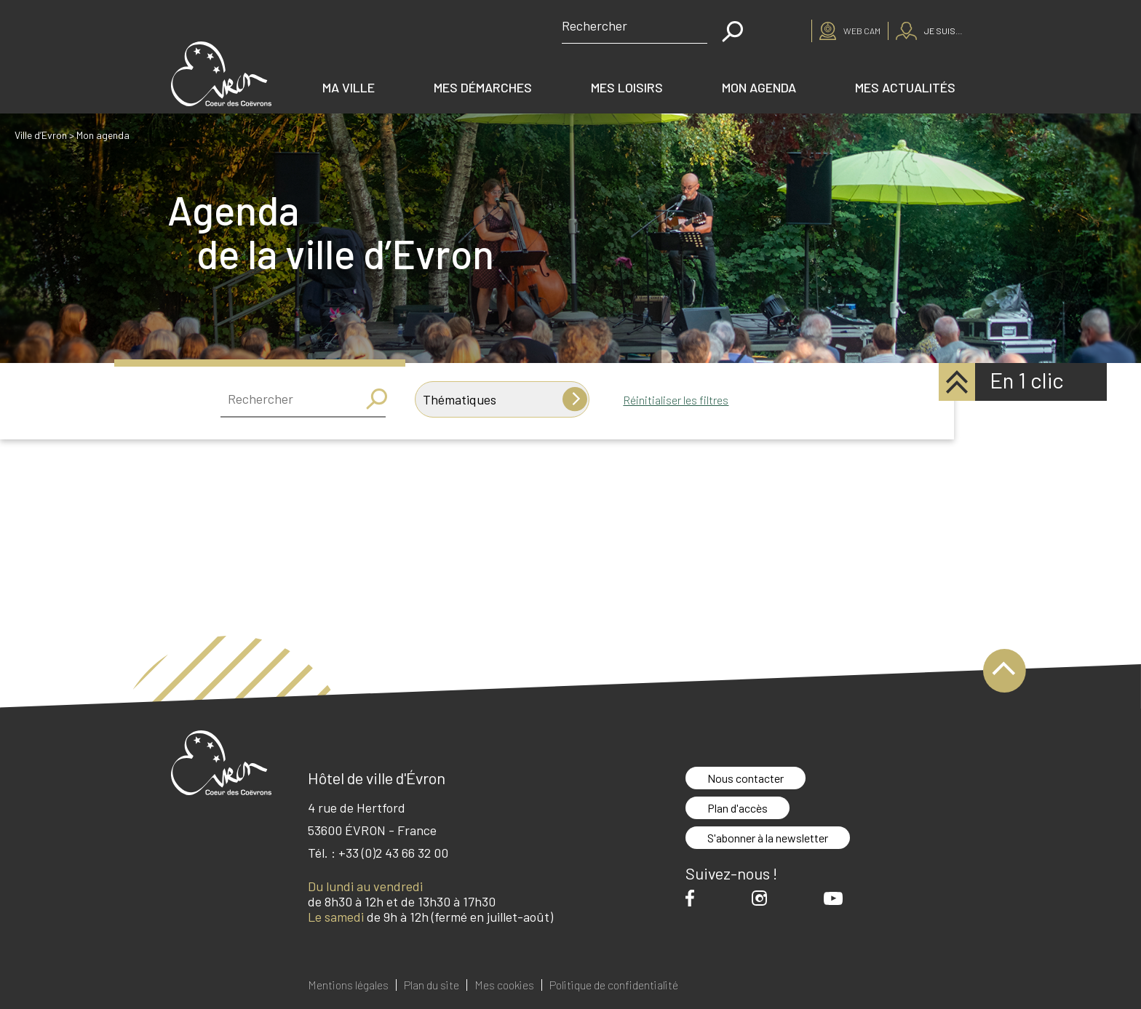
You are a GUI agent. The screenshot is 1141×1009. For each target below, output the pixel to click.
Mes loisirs (627, 87)
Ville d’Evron (41, 135)
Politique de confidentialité (613, 985)
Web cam (861, 30)
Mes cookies (504, 985)
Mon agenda (759, 87)
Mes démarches (483, 87)
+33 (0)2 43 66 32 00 (393, 853)
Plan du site (431, 985)
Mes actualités (905, 87)
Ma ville (348, 87)
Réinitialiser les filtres (675, 400)
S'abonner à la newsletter (767, 838)
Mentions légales (348, 985)
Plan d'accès (737, 808)
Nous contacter (745, 778)
